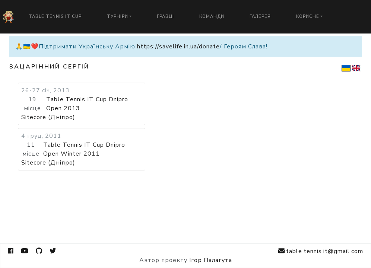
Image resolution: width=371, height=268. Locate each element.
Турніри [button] (117, 16)
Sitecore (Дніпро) (48, 117)
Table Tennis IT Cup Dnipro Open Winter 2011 (84, 149)
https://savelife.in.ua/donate (178, 46)
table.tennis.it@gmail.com (320, 251)
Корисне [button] (307, 16)
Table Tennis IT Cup (55, 16)
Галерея (260, 16)
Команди (211, 16)
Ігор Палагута (210, 260)
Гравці (165, 16)
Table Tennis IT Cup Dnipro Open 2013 (87, 103)
